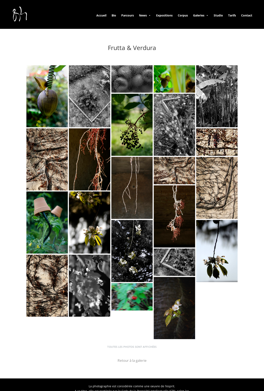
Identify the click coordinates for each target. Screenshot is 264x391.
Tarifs (232, 15)
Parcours (127, 15)
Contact (246, 15)
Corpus (183, 15)
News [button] (145, 15)
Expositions (164, 15)
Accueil (101, 15)
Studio (218, 15)
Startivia (232, 381)
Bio (114, 15)
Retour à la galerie (132, 345)
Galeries (201, 15)
